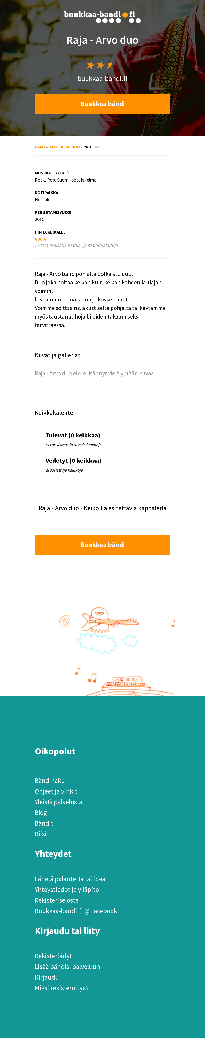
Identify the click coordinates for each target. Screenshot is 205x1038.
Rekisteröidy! (53, 956)
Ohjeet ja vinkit (56, 791)
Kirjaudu (47, 977)
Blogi (42, 812)
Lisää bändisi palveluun (67, 966)
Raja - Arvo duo (64, 146)
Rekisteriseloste (56, 900)
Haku (40, 146)
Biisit (42, 834)
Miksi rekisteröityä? (62, 988)
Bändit (44, 823)
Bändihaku (50, 780)
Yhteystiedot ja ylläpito (67, 889)
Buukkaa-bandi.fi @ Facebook (76, 911)
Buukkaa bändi (102, 103)
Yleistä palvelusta (58, 802)
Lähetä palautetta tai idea (70, 879)
